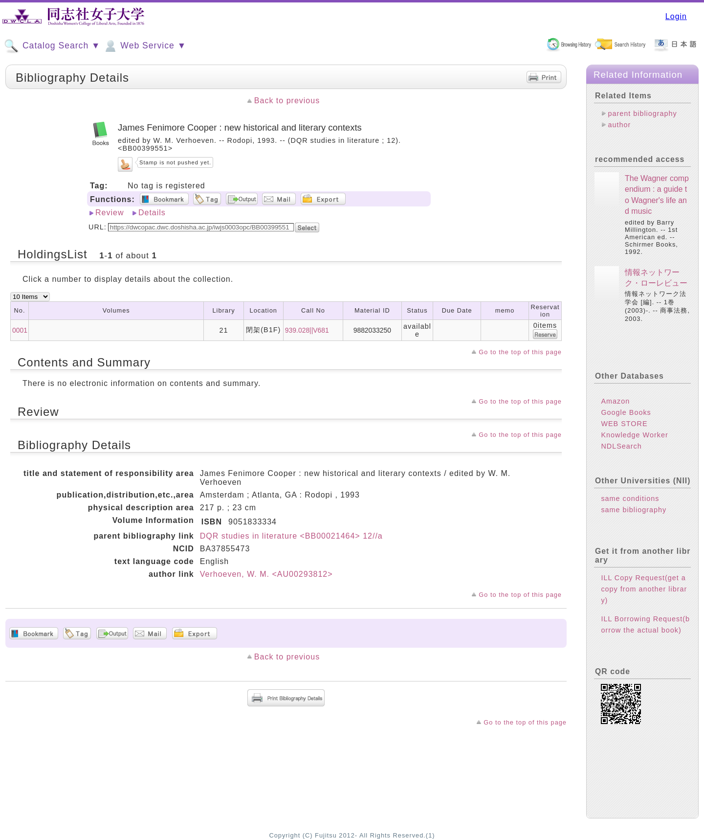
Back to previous (287, 100)
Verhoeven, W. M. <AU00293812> (266, 574)
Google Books (626, 412)
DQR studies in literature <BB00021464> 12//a (291, 536)
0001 (19, 330)
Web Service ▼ (144, 46)
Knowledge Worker (634, 435)
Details (152, 212)
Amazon (615, 401)
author (619, 125)
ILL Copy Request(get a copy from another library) (644, 589)
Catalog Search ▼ (52, 46)
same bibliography (633, 510)
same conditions (630, 498)
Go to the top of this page (520, 352)
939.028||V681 (307, 330)
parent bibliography (642, 113)
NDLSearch (621, 446)
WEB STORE (624, 424)
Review (109, 212)
